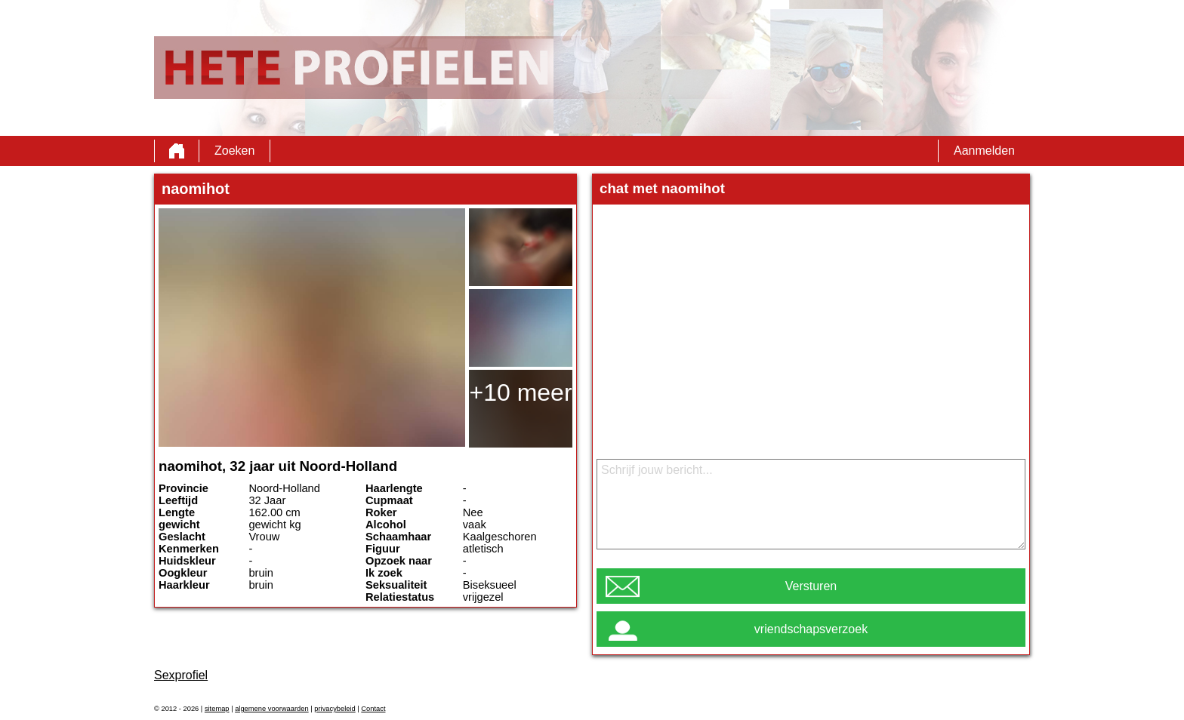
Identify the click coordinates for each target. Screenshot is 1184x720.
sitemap (217, 708)
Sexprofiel (181, 675)
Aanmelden (984, 150)
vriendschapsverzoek (811, 629)
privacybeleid (334, 708)
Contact (373, 708)
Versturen (811, 586)
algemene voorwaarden (272, 708)
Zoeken (234, 150)
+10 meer (520, 392)
